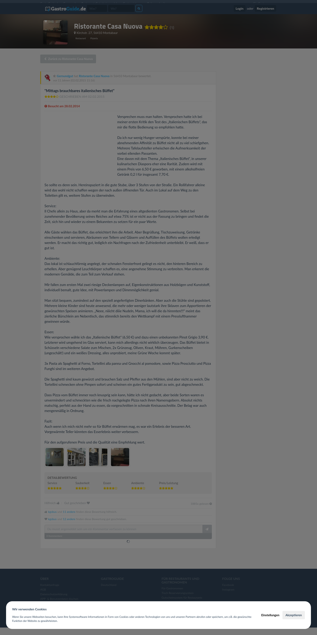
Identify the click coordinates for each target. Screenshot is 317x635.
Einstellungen (270, 615)
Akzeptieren (293, 615)
